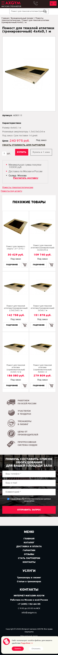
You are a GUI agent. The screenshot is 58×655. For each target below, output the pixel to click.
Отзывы (29, 554)
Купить (24, 322)
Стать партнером (29, 558)
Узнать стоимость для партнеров (23, 145)
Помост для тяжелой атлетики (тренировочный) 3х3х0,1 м (42, 308)
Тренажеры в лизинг (29, 577)
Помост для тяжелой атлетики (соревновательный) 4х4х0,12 (42, 368)
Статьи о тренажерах (29, 581)
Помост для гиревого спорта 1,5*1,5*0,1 (15, 247)
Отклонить (36, 649)
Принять (17, 649)
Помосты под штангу (11, 191)
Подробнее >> (27, 643)
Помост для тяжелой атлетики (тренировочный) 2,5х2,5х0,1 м (15, 308)
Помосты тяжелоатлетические (17, 187)
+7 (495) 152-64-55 (29, 604)
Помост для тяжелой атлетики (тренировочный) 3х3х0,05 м (42, 247)
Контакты (29, 562)
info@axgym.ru (29, 613)
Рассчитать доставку (25, 178)
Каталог (29, 542)
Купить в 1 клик (41, 152)
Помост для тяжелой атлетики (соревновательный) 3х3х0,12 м (15, 368)
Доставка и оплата (29, 546)
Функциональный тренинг (22, 18)
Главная (5, 18)
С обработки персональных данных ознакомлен (30, 500)
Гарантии (29, 550)
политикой (16, 499)
